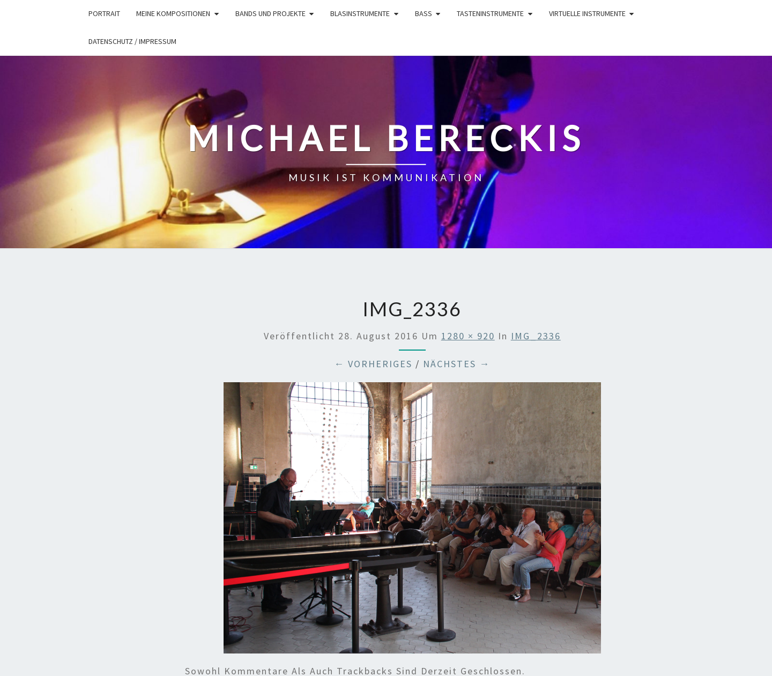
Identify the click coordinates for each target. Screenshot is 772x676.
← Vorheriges (373, 364)
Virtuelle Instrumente (587, 13)
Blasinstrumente (360, 13)
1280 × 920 (468, 336)
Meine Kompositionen (173, 13)
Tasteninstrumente (490, 13)
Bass (423, 13)
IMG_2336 (536, 336)
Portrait (104, 13)
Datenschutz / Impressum (132, 41)
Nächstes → (456, 364)
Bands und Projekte (270, 13)
